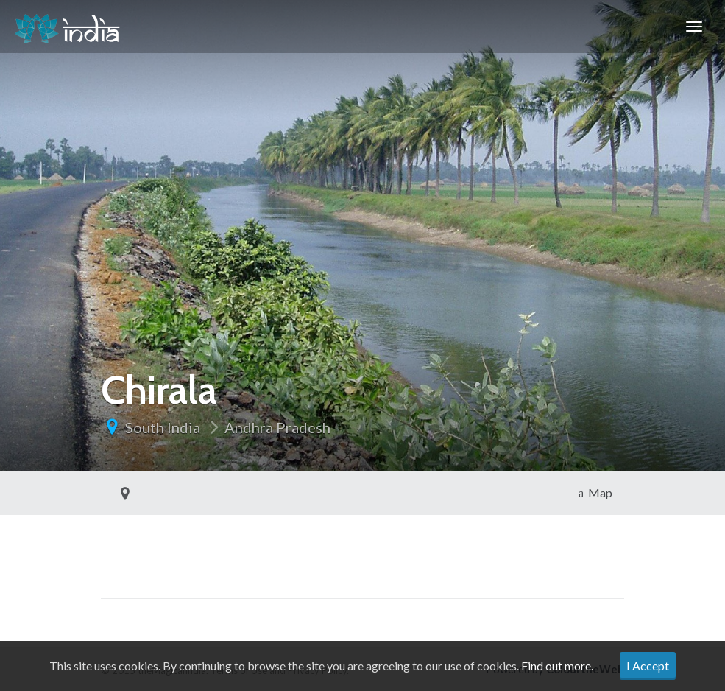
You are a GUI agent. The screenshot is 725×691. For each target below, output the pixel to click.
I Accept (647, 666)
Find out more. (557, 666)
